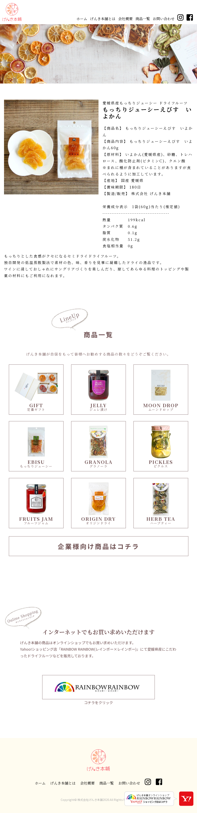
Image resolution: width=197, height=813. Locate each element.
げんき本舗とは (102, 18)
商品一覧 (142, 18)
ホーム (81, 18)
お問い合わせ (163, 18)
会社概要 (125, 18)
